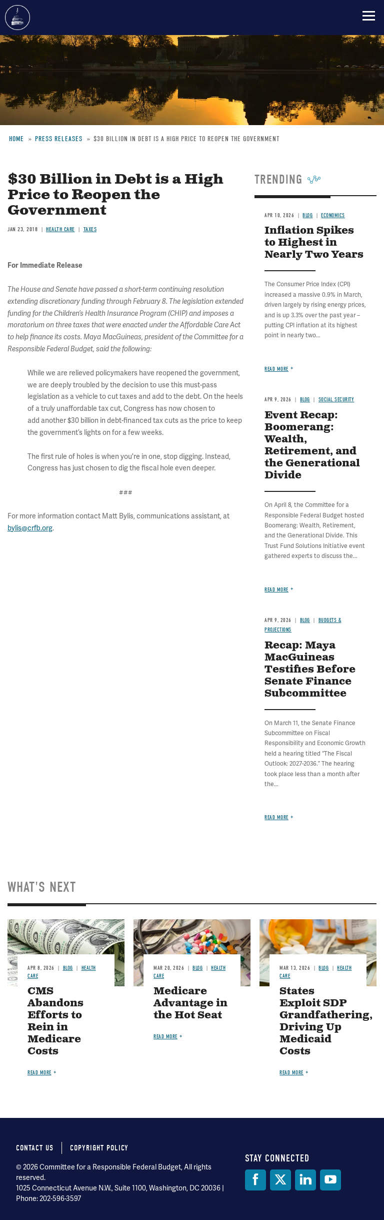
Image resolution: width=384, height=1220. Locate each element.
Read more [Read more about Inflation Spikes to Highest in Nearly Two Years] (276, 369)
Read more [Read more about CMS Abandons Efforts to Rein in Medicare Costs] (40, 1072)
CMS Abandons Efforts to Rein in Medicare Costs (56, 1021)
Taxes (90, 229)
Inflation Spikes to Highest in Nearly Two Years (314, 243)
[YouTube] (330, 1179)
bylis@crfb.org (30, 527)
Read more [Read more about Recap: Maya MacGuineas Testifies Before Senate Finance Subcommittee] (276, 817)
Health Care (60, 229)
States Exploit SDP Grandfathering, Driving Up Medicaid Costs (326, 1021)
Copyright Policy (99, 1147)
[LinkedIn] (305, 1179)
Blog (305, 399)
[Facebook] (255, 1179)
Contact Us (35, 1147)
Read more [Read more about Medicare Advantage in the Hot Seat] (166, 1036)
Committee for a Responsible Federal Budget (17, 17)
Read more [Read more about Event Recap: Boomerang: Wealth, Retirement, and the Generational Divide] (276, 589)
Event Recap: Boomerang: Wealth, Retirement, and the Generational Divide (312, 445)
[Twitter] (280, 1179)
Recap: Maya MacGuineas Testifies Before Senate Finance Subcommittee (310, 670)
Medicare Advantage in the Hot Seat (191, 1003)
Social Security (336, 399)
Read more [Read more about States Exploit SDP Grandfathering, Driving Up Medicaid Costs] (292, 1072)
